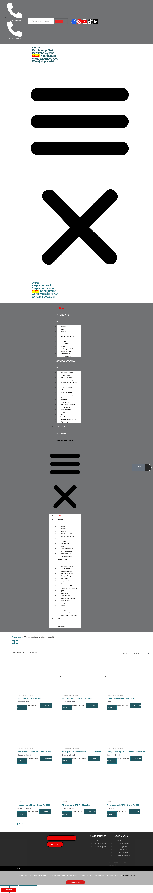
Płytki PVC (64, 326)
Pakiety (63, 346)
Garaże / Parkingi (65, 375)
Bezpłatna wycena (43, 53)
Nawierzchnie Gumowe (67, 339)
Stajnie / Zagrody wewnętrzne (69, 422)
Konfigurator (44, 55)
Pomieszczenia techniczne (68, 419)
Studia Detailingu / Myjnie (68, 380)
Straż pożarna (65, 385)
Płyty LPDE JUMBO (66, 334)
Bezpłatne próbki (42, 50)
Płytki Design (64, 331)
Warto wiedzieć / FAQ (45, 58)
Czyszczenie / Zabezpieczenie (69, 395)
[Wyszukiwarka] (41, 21)
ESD (62, 390)
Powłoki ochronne (66, 353)
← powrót (8, 890)
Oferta (36, 47)
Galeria (61, 433)
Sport (62, 397)
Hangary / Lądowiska (66, 387)
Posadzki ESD (65, 344)
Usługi (60, 426)
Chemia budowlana (66, 356)
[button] (79, 174)
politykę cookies (129, 875)
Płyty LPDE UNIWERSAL (68, 336)
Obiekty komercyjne (66, 409)
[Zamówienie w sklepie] (135, 653)
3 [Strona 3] (20, 824)
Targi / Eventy (64, 417)
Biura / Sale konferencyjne (68, 404)
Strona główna (18, 637)
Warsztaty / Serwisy (66, 377)
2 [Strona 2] (19, 824)
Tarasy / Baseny (65, 402)
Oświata (63, 412)
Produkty (62, 314)
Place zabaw (64, 399)
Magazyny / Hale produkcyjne (69, 382)
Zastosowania (65, 361)
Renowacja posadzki (66, 392)
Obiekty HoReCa (65, 407)
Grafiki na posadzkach (67, 349)
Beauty (62, 414)
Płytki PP (63, 329)
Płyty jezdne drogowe (67, 372)
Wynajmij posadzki (43, 61)
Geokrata (63, 341)
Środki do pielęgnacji (66, 351)
